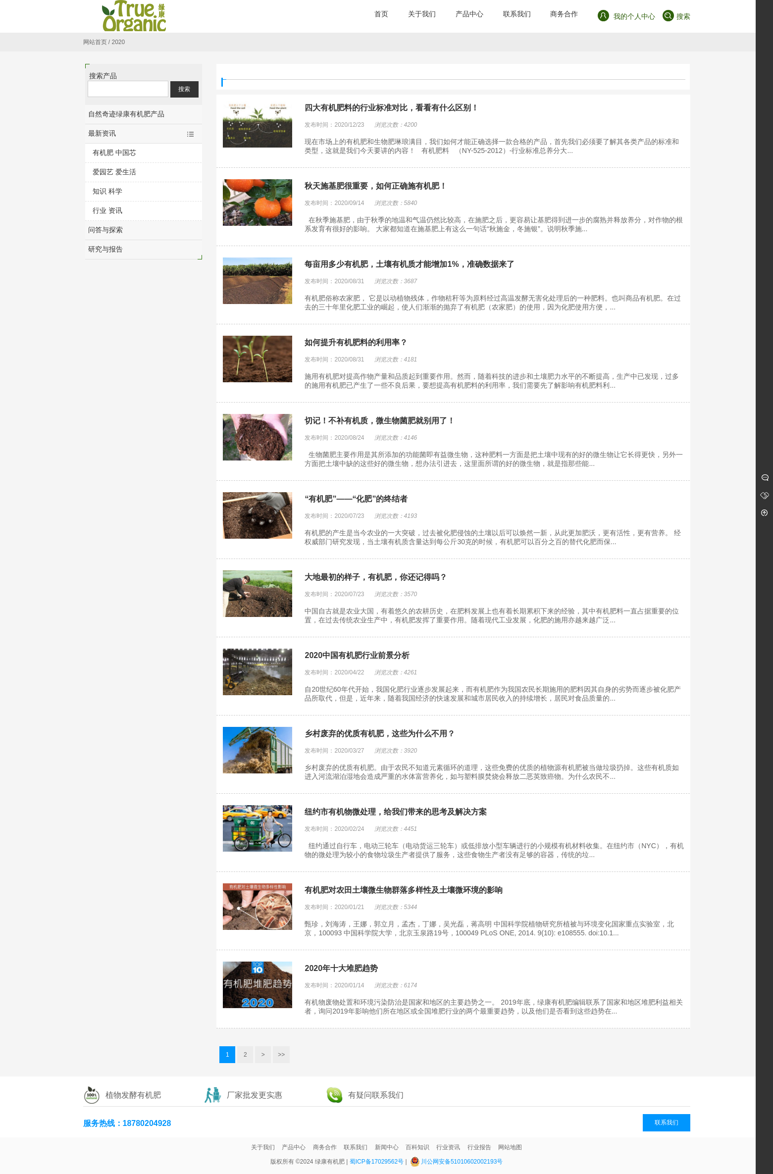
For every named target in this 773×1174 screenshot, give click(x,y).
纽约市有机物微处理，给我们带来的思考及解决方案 (396, 812)
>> (281, 1054)
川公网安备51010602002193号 (462, 1161)
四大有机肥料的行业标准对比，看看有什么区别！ (392, 107)
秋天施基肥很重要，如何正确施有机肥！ (376, 186)
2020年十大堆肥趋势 (341, 968)
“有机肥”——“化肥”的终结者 (356, 499)
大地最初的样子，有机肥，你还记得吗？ (376, 577)
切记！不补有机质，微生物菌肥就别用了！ (380, 420)
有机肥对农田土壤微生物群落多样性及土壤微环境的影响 (404, 890)
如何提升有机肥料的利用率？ (356, 342)
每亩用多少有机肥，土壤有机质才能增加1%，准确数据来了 (409, 264)
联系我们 (666, 1122)
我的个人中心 (626, 15)
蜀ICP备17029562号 (377, 1161)
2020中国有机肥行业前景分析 (357, 655)
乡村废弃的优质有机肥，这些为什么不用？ (380, 733)
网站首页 (95, 42)
